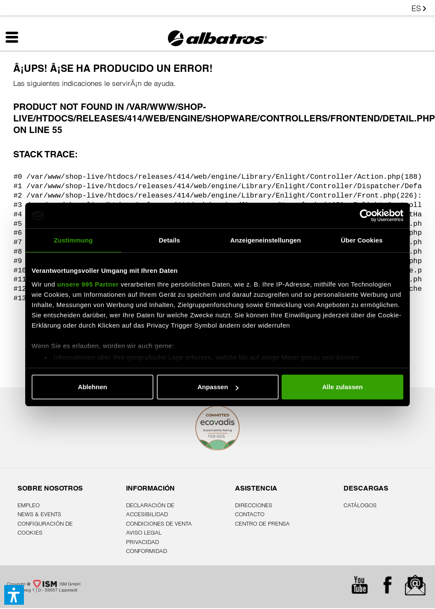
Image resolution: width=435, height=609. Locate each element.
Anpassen (217, 386)
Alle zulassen (342, 386)
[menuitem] (25, 39)
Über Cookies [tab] (362, 240)
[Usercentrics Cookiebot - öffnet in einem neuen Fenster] (366, 215)
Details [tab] (169, 240)
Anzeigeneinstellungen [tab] (265, 240)
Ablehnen (92, 386)
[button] (14, 595)
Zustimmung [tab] (73, 240)
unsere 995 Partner (88, 284)
